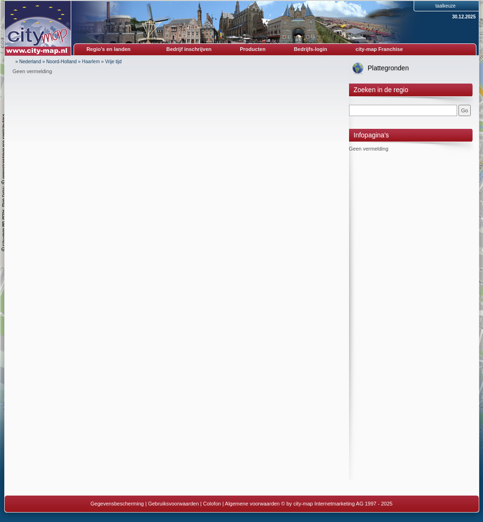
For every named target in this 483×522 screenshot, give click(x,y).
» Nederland (28, 61)
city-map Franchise (379, 49)
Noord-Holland (61, 61)
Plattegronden (388, 68)
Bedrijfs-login (310, 49)
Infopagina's (371, 135)
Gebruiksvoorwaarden (173, 503)
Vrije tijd (113, 61)
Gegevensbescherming (117, 503)
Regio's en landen (108, 49)
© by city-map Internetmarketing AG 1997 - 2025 (336, 503)
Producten (252, 49)
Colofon (212, 503)
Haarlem (91, 61)
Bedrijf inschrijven (189, 49)
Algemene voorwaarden (252, 503)
